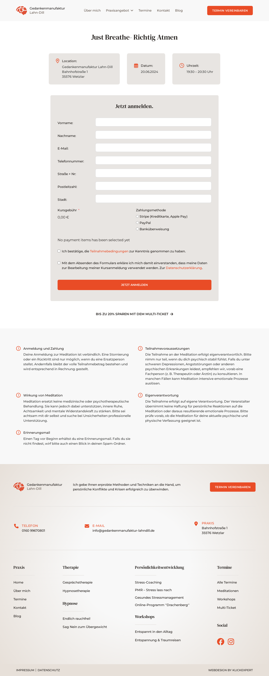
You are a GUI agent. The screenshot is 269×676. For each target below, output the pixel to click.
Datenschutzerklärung (184, 268)
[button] (226, 607)
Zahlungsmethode (151, 210)
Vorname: (65, 123)
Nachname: (67, 136)
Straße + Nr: (67, 174)
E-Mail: (63, 148)
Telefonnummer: (71, 161)
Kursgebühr (67, 210)
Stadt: (62, 200)
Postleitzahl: (67, 187)
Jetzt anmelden (134, 284)
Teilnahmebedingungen (109, 251)
